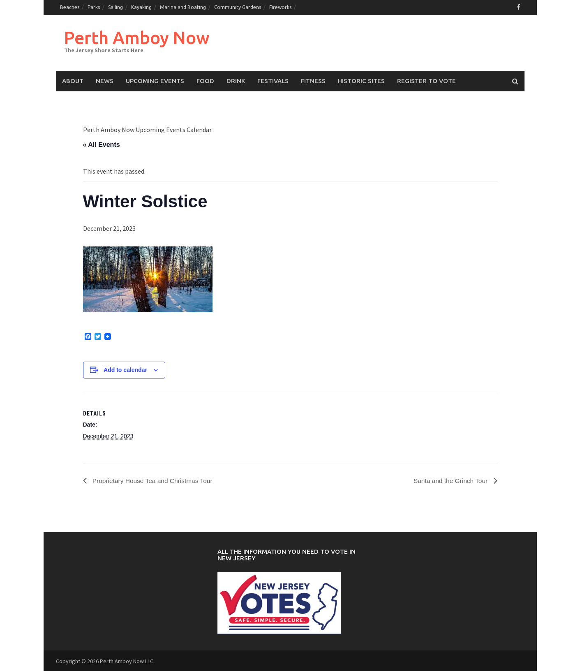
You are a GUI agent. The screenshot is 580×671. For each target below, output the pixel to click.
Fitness (313, 80)
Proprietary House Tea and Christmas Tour (154, 479)
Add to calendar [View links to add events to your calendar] (125, 369)
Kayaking (141, 7)
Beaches (69, 7)
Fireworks (280, 7)
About (72, 80)
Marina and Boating (183, 7)
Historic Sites (361, 80)
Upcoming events (155, 80)
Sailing (115, 7)
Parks (94, 7)
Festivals (273, 80)
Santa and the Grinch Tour (450, 479)
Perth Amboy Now (139, 36)
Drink (235, 80)
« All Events (101, 143)
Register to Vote (426, 80)
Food (205, 80)
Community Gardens (237, 7)
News (104, 80)
